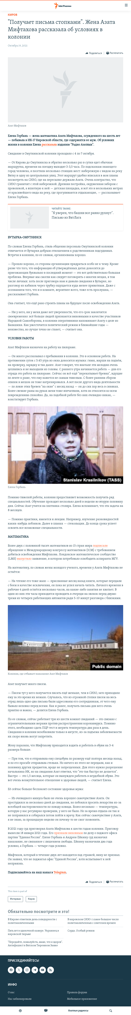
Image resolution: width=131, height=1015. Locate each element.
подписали (100, 545)
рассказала (49, 144)
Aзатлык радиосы (78, 1010)
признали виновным (68, 833)
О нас (11, 992)
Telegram (60, 872)
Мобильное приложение (82, 999)
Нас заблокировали (20, 999)
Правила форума (77, 992)
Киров (12, 15)
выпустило (24, 558)
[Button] (93, 53)
